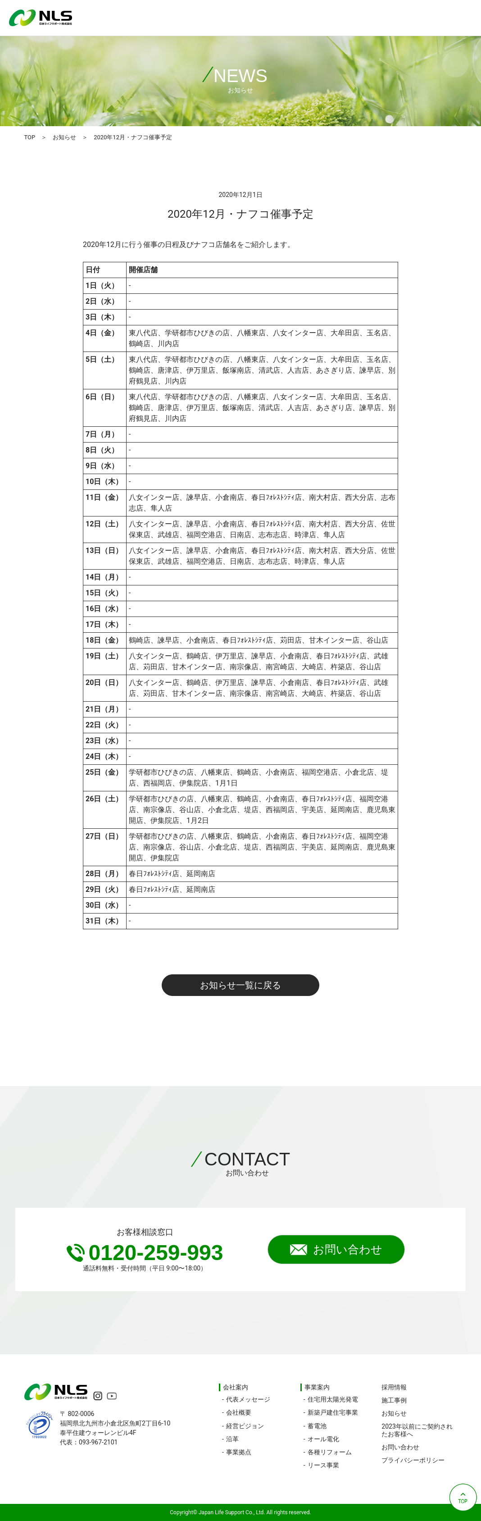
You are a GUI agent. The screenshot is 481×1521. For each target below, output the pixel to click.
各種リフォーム (330, 1452)
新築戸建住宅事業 (333, 1412)
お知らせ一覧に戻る (240, 985)
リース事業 (323, 1465)
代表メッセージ (248, 1399)
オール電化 (323, 1439)
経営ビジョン (245, 1426)
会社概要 (238, 1412)
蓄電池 (317, 1426)
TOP (29, 137)
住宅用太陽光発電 (333, 1399)
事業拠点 (238, 1452)
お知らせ (64, 137)
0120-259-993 (145, 1253)
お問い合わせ (336, 1249)
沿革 (232, 1439)
